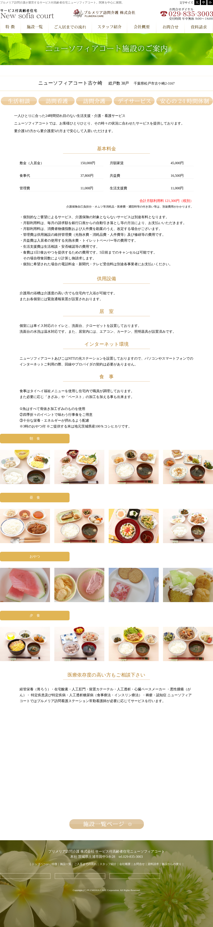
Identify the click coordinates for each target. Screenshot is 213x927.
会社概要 (125, 864)
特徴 (54, 864)
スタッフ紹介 (108, 864)
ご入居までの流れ (85, 864)
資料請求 (153, 864)
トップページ (40, 864)
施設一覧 (65, 864)
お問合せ (139, 864)
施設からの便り (171, 864)
